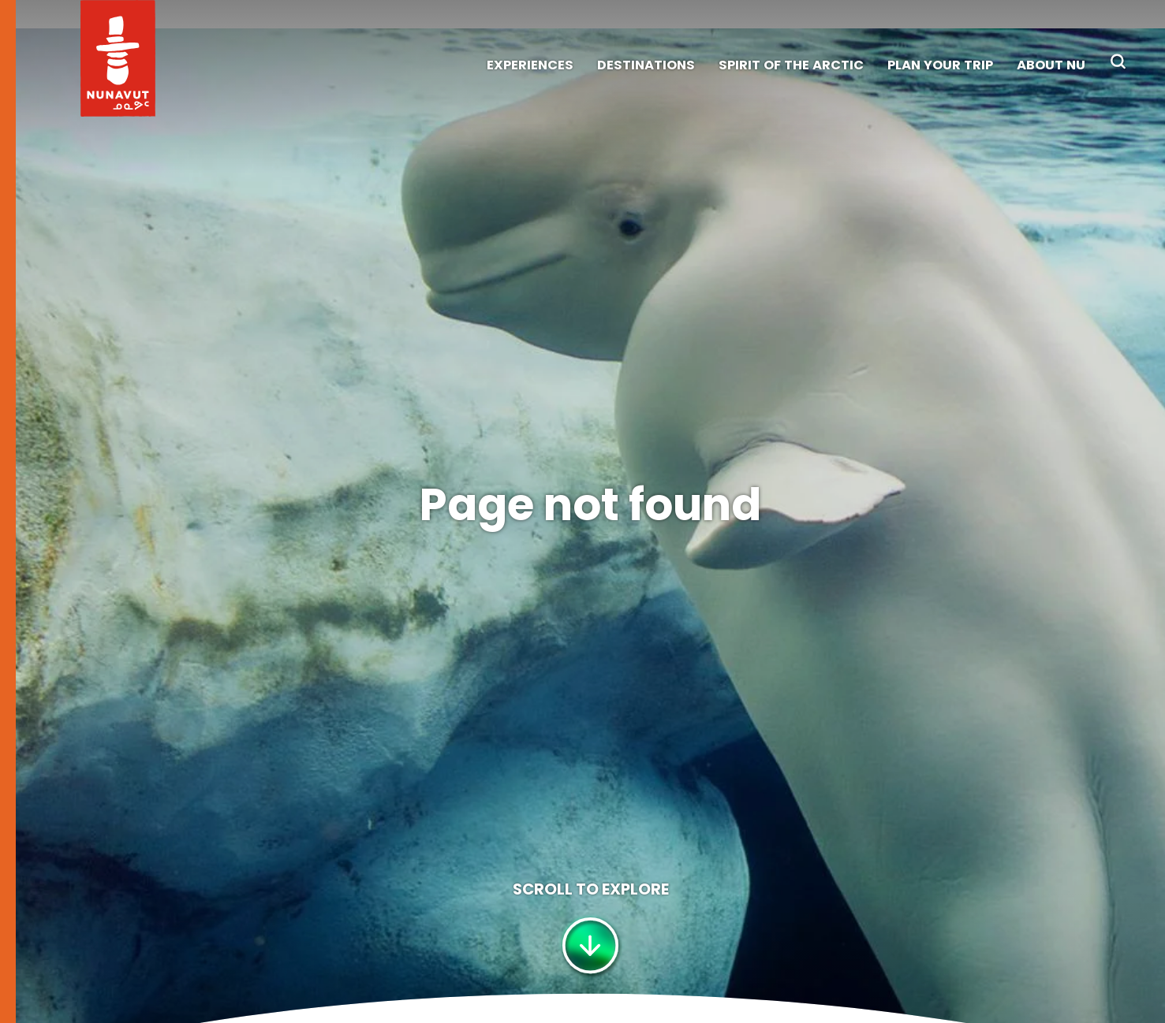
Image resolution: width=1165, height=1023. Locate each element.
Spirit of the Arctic (791, 65)
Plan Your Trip (940, 65)
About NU (1051, 65)
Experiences (530, 65)
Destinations (646, 65)
